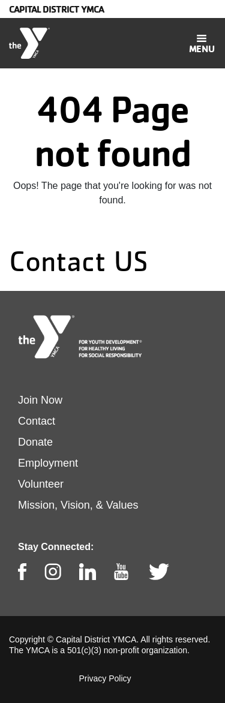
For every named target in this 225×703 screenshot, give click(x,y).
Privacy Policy (105, 678)
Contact (36, 421)
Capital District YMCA (56, 9)
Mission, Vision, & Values (78, 505)
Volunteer (41, 484)
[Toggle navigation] (201, 43)
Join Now (40, 400)
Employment (48, 463)
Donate (35, 442)
